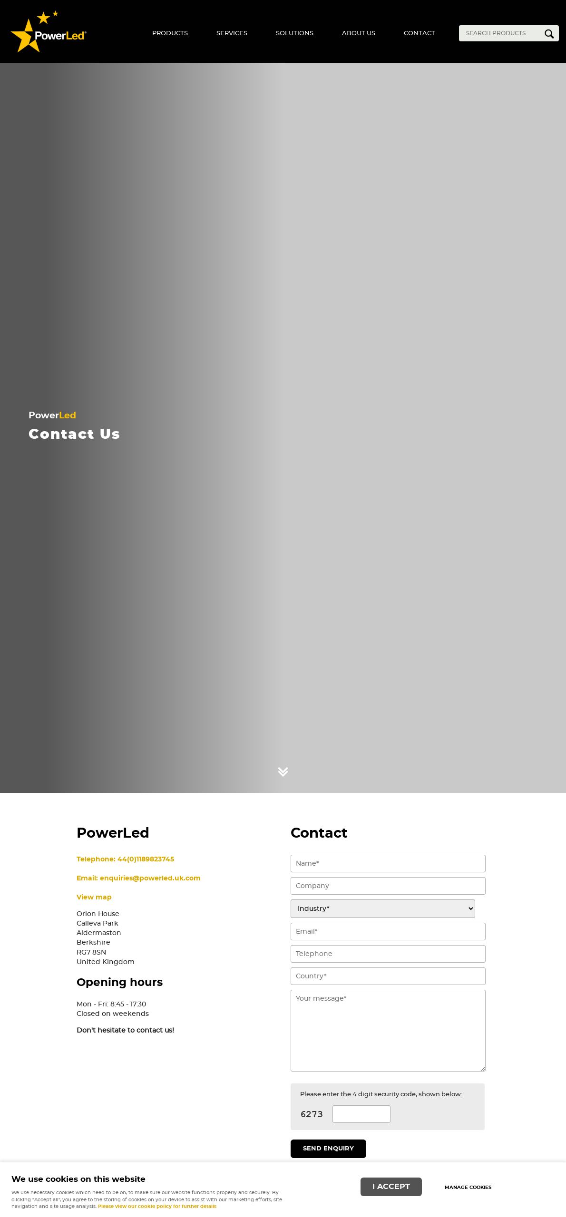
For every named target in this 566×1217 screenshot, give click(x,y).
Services (231, 33)
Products (170, 33)
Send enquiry (328, 1149)
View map (94, 897)
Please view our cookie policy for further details (157, 1206)
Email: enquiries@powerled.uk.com (139, 878)
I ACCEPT (391, 1186)
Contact (419, 33)
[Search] (502, 33)
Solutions (294, 33)
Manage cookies (468, 1187)
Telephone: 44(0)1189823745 (125, 859)
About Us (358, 33)
